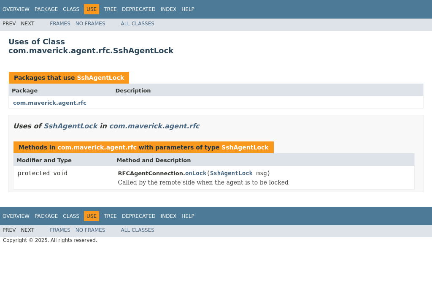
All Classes (137, 24)
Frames (60, 24)
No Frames (90, 24)
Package (46, 9)
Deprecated (139, 9)
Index (169, 9)
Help (187, 9)
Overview (16, 9)
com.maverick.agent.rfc (49, 103)
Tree (110, 9)
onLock (196, 173)
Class (71, 9)
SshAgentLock (100, 77)
